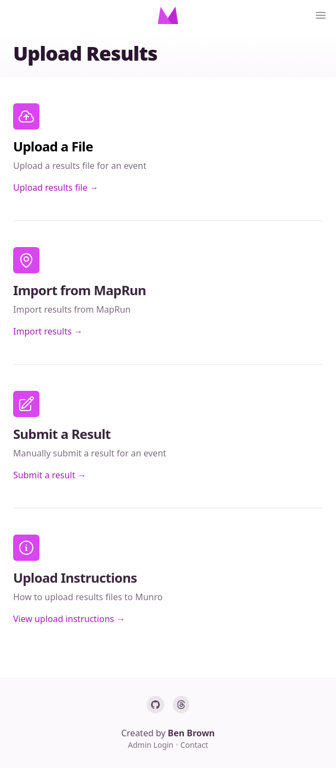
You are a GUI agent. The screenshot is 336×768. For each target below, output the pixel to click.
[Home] (168, 15)
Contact (194, 745)
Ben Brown (191, 733)
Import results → (48, 331)
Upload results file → (56, 187)
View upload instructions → (69, 619)
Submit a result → (49, 475)
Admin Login (152, 745)
